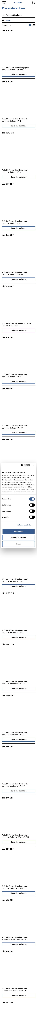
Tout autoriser (18, 531)
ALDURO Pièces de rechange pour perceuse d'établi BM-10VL (15, 69)
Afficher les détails (24, 525)
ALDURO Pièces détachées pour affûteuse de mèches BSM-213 (14, 938)
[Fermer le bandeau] (34, 465)
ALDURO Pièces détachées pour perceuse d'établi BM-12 (14, 120)
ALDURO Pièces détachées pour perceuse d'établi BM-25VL (14, 273)
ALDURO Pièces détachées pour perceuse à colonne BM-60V (14, 785)
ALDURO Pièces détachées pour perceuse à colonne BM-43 (14, 580)
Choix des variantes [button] (18, 75)
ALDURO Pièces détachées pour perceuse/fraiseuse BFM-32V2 (14, 887)
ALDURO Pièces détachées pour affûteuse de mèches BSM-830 (14, 989)
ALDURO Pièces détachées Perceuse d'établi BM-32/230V (16, 324)
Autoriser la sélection (18, 537)
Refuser (18, 544)
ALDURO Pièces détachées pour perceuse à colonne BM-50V (14, 734)
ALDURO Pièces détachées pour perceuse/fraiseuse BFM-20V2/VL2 (15, 836)
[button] (18, 20)
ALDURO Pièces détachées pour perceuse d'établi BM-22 (14, 222)
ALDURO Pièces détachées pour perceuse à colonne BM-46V (14, 682)
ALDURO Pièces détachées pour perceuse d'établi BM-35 (14, 376)
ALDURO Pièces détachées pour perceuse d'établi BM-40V (14, 427)
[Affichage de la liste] (34, 25)
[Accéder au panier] (33, 2)
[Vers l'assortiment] (4, 2)
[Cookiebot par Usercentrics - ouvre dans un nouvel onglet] (22, 465)
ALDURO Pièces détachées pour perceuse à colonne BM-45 (14, 631)
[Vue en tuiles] (30, 25)
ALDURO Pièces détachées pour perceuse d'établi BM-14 (14, 171)
